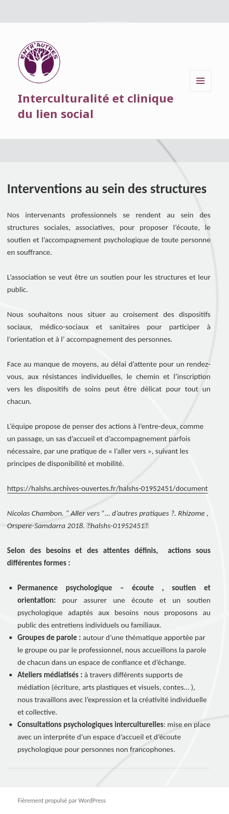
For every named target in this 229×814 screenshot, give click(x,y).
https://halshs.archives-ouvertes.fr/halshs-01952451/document (107, 488)
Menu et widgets (200, 91)
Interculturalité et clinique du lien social (95, 105)
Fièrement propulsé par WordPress (61, 800)
